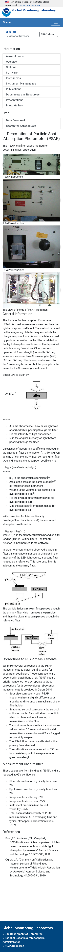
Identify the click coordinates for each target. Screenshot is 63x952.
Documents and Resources (23, 94)
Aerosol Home (15, 56)
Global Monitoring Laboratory (34, 10)
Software (11, 72)
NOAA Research (14, 946)
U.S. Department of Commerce (24, 934)
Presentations (14, 100)
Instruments (13, 78)
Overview (11, 61)
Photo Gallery (14, 105)
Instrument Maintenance (21, 83)
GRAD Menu (47, 34)
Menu (7, 22)
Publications (13, 89)
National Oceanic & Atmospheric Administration (24, 940)
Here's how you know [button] (29, 5)
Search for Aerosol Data (21, 126)
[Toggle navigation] (55, 22)
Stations (11, 67)
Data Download (15, 120)
